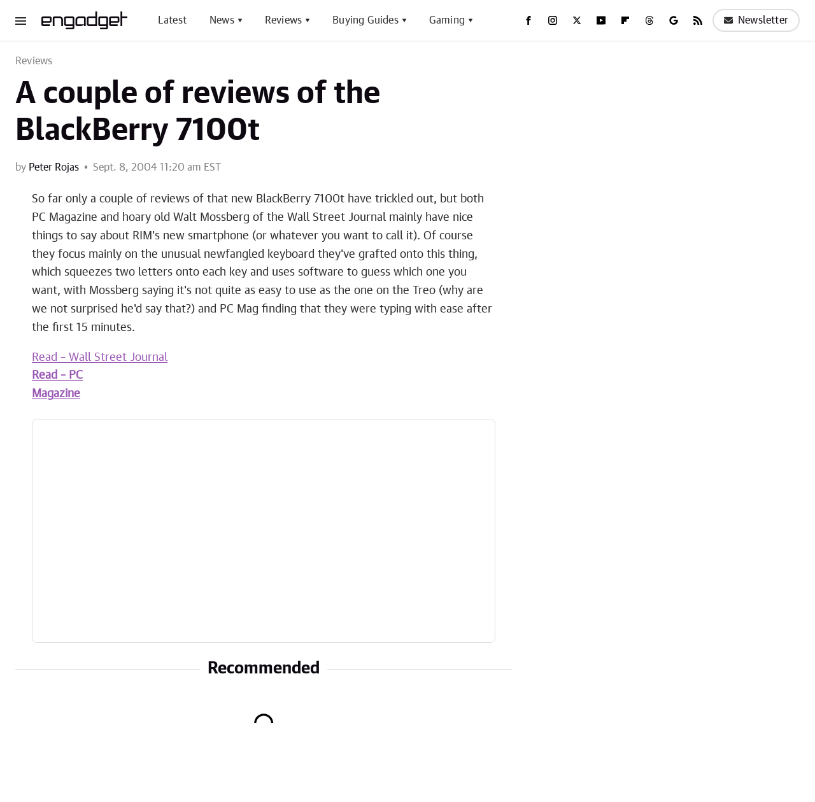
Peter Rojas (54, 167)
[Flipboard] (625, 20)
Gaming (447, 20)
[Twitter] (576, 20)
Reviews (283, 20)
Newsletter (756, 20)
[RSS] (697, 20)
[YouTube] (601, 20)
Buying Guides (365, 20)
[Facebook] (528, 20)
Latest (172, 20)
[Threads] (649, 20)
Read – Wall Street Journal (99, 357)
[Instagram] (552, 20)
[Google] (673, 20)
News (221, 20)
